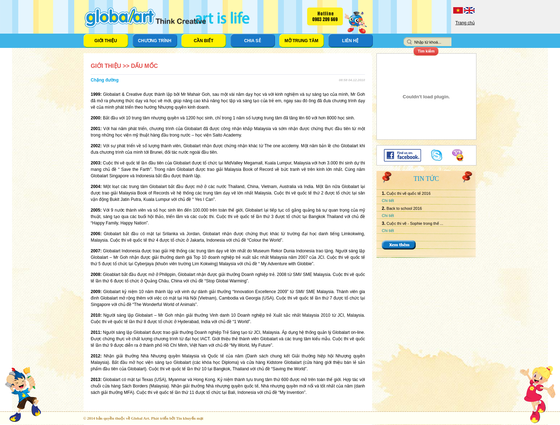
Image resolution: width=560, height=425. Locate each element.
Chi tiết (388, 200)
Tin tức (426, 178)
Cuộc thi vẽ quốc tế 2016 (408, 193)
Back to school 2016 (404, 208)
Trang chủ (465, 22)
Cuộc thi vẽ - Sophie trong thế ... (414, 223)
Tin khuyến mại (189, 418)
